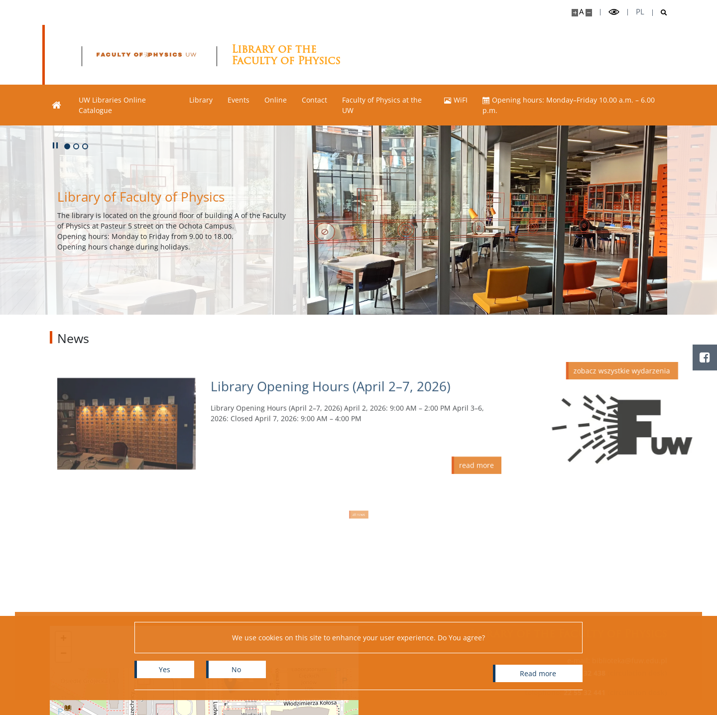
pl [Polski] (640, 11)
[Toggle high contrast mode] (614, 12)
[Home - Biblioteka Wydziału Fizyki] (269, 55)
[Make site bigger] (575, 12)
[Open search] (660, 12)
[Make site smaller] (589, 12)
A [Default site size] (581, 11)
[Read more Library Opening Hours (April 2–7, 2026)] (356, 449)
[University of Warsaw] (120, 55)
